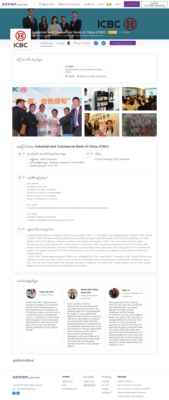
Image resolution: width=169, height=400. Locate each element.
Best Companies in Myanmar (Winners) (134, 389)
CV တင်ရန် (105, 385)
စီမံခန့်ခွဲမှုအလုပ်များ (46, 4)
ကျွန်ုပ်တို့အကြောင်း (67, 381)
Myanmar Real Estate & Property (132, 392)
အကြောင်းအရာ (46, 43)
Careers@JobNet (69, 389)
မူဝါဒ (13, 389)
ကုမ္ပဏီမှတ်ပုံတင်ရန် (88, 381)
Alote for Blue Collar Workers (130, 396)
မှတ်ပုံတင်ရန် (132, 4)
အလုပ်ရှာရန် (105, 389)
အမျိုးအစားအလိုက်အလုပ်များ (69, 4)
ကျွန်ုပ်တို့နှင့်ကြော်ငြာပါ (89, 385)
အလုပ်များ (63, 43)
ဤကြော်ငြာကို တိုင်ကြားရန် (23, 360)
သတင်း (101, 4)
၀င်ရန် (117, 4)
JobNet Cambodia (125, 381)
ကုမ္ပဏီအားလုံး (89, 4)
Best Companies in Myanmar (130, 385)
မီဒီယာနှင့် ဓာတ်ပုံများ (81, 43)
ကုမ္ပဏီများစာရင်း (106, 392)
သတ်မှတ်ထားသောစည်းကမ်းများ (26, 389)
